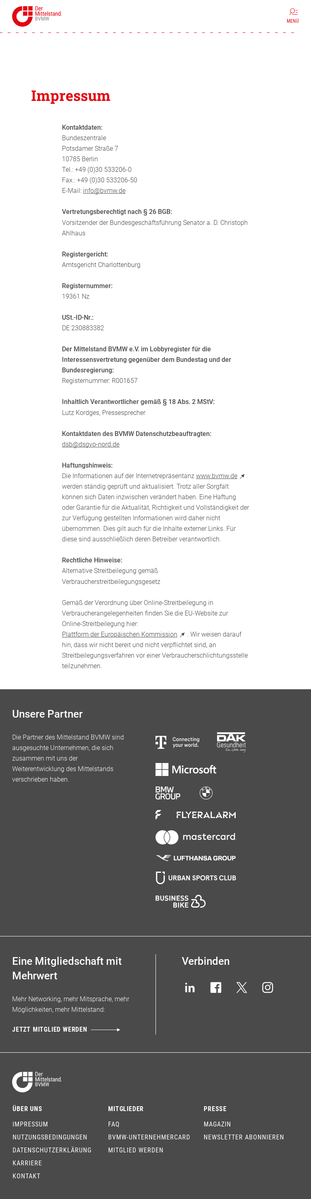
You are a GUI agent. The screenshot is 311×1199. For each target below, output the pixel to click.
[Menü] (293, 16)
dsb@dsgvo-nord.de (90, 444)
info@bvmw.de (104, 190)
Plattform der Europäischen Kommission (124, 634)
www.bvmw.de (221, 476)
